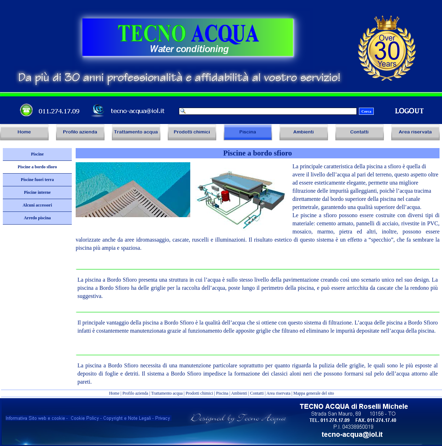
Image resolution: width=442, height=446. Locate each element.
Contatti (257, 393)
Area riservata (279, 393)
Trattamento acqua (166, 393)
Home (114, 393)
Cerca (366, 111)
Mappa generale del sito (313, 393)
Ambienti (239, 393)
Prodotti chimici (199, 393)
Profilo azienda (135, 393)
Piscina (222, 393)
